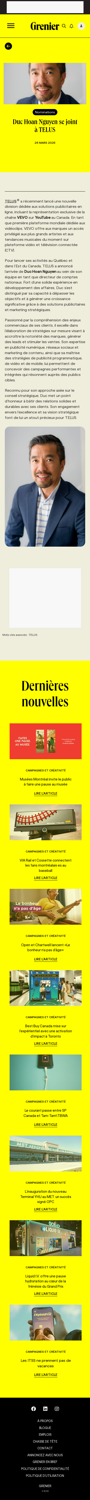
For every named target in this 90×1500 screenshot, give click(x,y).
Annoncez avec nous (45, 1455)
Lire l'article (45, 793)
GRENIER (45, 1486)
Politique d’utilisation (45, 1475)
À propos (45, 1421)
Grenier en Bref (45, 1461)
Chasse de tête (45, 1441)
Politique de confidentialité (45, 1468)
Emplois (45, 1434)
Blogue (45, 1427)
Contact (45, 1448)
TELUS (12, 201)
